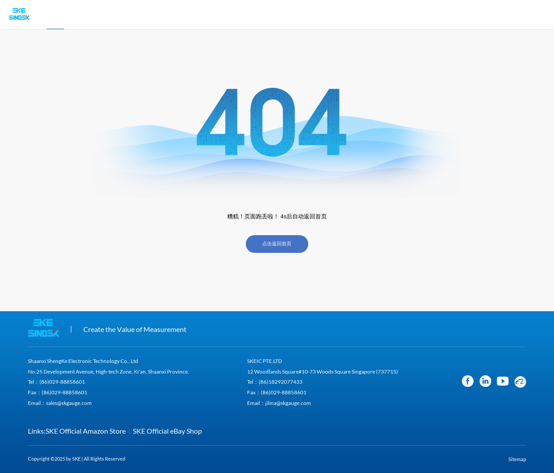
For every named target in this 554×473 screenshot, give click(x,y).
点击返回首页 (276, 243)
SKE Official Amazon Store (86, 431)
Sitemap (517, 459)
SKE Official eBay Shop (167, 431)
